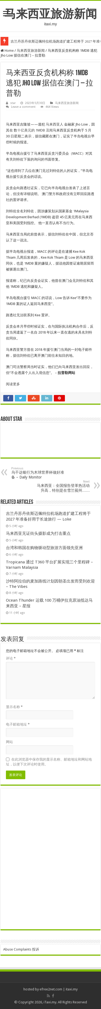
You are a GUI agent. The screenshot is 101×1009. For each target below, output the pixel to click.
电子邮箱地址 (18, 724)
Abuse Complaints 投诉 (21, 949)
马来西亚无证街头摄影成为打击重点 (38, 533)
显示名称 (14, 707)
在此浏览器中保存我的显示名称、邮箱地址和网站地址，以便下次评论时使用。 (49, 761)
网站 (9, 742)
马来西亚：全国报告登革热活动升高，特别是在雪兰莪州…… (62, 486)
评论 (11, 658)
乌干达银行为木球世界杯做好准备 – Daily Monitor (39, 473)
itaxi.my (72, 989)
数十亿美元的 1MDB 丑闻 (33, 130)
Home (7, 50)
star (13, 103)
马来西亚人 (54, 124)
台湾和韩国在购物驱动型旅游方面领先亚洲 (44, 547)
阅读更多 (13, 384)
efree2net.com (51, 989)
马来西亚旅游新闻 (50, 13)
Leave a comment (23, 107)
